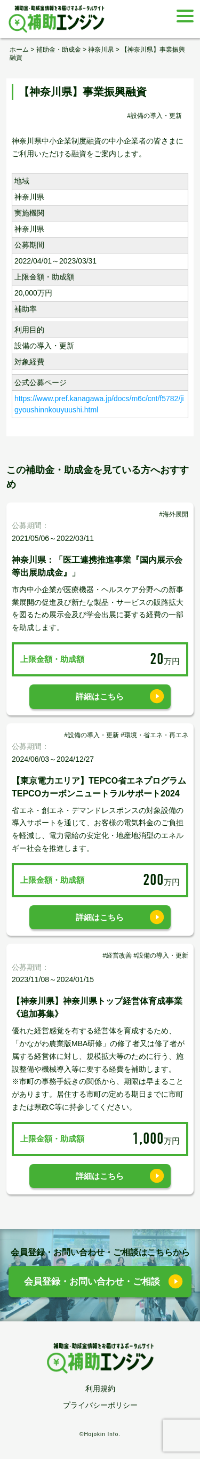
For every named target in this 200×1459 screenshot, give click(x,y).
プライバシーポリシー (100, 1405)
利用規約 (100, 1388)
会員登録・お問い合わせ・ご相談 (92, 1282)
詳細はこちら (100, 696)
